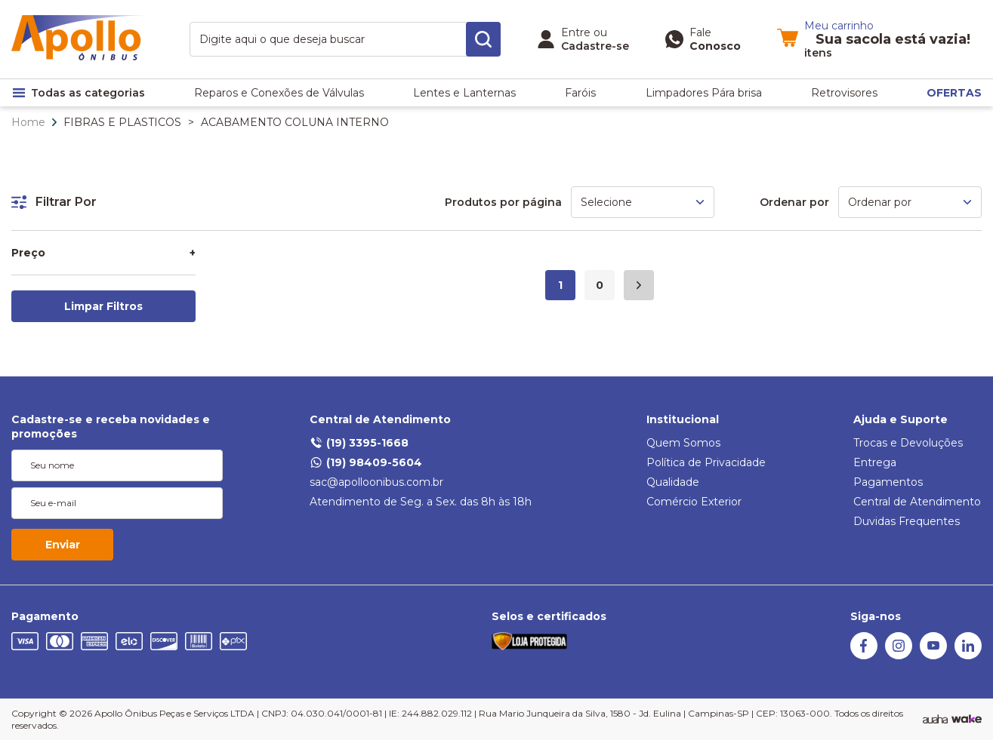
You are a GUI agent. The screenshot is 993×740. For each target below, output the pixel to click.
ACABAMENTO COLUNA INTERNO (295, 122)
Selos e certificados (549, 616)
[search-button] (483, 39)
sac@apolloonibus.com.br (376, 482)
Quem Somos (683, 443)
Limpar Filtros (103, 306)
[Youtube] (933, 655)
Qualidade (672, 482)
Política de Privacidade (706, 462)
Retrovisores (844, 93)
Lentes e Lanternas (464, 93)
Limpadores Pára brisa (704, 93)
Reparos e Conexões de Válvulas (279, 93)
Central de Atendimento (380, 419)
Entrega (874, 462)
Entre (576, 32)
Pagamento (45, 616)
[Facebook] (863, 655)
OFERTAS (954, 93)
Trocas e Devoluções (908, 443)
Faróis (580, 93)
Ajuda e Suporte (900, 419)
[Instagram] (898, 655)
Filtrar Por (54, 202)
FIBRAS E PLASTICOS (122, 122)
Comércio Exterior (694, 501)
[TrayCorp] (966, 719)
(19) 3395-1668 (359, 443)
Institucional (682, 419)
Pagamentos (888, 482)
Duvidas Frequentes (906, 521)
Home (28, 122)
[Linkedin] (968, 655)
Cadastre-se (595, 46)
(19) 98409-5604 (366, 462)
